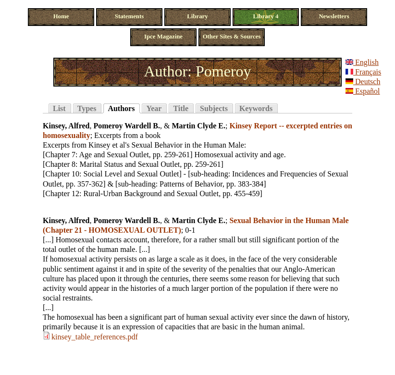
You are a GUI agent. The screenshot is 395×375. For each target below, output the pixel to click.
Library (197, 16)
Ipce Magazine (163, 36)
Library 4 (266, 16)
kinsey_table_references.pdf (94, 337)
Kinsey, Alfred (66, 126)
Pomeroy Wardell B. (127, 126)
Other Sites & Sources (232, 36)
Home (61, 16)
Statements (129, 16)
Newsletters (334, 16)
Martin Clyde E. (198, 126)
